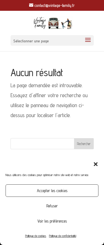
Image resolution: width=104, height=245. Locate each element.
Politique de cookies (35, 236)
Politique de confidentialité (62, 236)
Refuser (52, 205)
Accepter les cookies (52, 190)
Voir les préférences (52, 221)
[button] (95, 164)
